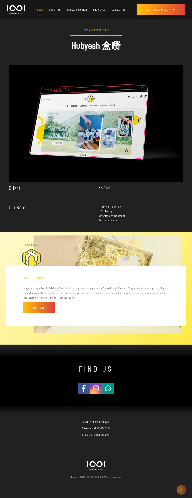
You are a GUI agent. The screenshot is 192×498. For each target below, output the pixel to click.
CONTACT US (119, 9)
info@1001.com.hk (100, 434)
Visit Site (39, 307)
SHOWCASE (99, 9)
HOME (40, 9)
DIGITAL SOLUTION (77, 9)
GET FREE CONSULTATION (161, 9)
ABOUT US (55, 9)
